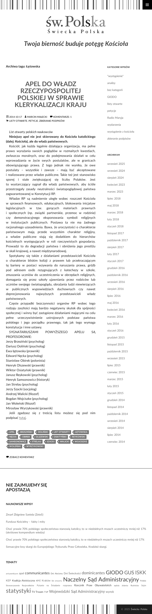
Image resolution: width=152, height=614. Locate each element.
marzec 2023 (115, 191)
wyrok (110, 591)
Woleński (15, 446)
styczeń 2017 (115, 261)
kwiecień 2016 (116, 309)
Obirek (26, 437)
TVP (46, 592)
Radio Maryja (115, 118)
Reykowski (78, 437)
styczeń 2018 (115, 226)
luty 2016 (113, 323)
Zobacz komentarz (22, 457)
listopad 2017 (115, 233)
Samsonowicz (17, 441)
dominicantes (93, 573)
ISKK (140, 572)
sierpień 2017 (115, 247)
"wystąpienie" (115, 76)
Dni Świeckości (72, 573)
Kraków (46, 580)
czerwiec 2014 (116, 441)
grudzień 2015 (116, 337)
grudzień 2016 (116, 268)
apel (12, 432)
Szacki (50, 441)
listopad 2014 (115, 407)
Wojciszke (81, 441)
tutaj (22, 417)
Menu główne (147, 5)
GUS (129, 572)
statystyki (18, 591)
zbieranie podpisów (52, 121)
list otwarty (62, 432)
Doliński (43, 432)
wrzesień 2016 (116, 282)
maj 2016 (113, 303)
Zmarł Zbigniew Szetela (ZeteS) (24, 514)
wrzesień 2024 (116, 171)
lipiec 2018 (114, 198)
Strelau (36, 441)
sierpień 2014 (115, 428)
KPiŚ (38, 581)
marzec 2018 (115, 212)
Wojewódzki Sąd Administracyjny (77, 592)
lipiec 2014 (114, 435)
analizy (111, 83)
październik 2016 (117, 275)
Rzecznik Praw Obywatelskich (92, 585)
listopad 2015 (115, 344)
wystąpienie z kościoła (120, 131)
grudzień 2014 (116, 400)
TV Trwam (37, 592)
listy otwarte (18, 121)
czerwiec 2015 (116, 372)
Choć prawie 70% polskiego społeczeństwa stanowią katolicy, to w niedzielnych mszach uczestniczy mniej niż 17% (75, 539)
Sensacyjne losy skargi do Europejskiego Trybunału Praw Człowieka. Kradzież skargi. (56, 547)
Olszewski (42, 437)
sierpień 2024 (115, 177)
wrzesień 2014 (116, 421)
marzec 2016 (115, 316)
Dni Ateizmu (57, 574)
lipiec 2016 (114, 296)
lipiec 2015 (114, 365)
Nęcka (13, 437)
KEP (8, 580)
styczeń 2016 (115, 330)
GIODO (112, 97)
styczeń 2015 (115, 393)
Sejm (143, 585)
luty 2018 (113, 219)
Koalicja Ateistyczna (23, 580)
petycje (33, 121)
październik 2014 (117, 414)
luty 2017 (113, 254)
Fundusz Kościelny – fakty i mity (25, 522)
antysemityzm (12, 574)
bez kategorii (115, 90)
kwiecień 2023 (116, 184)
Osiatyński (60, 437)
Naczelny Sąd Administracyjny (101, 580)
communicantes (37, 573)
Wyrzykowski (34, 446)
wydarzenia (114, 124)
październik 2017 (117, 240)
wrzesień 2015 (116, 358)
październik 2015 (117, 351)
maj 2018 (113, 205)
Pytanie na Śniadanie (48, 585)
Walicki (64, 441)
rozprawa (67, 585)
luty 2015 (113, 386)
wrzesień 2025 (116, 164)
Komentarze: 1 (62, 117)
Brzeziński (26, 432)
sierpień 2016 (115, 289)
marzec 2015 (115, 379)
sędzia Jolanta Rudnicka (126, 586)
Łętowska (81, 432)
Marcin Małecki (37, 117)
